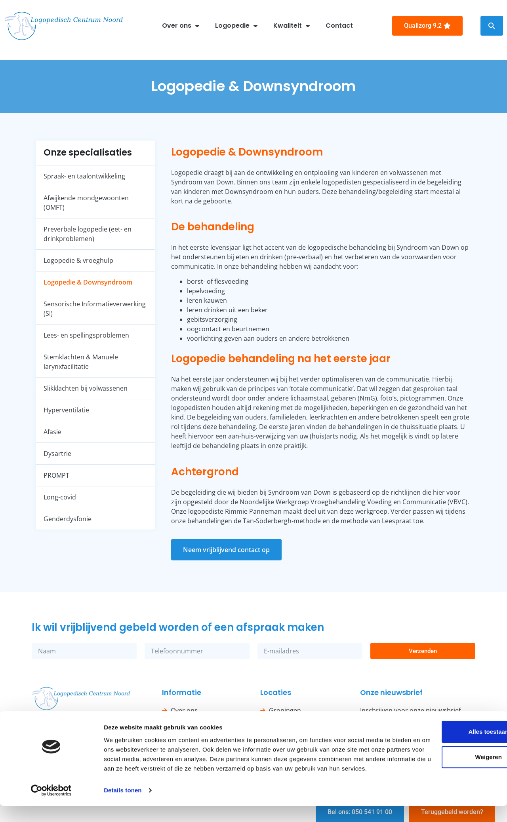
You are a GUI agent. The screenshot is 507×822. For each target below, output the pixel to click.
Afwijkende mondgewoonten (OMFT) (86, 203)
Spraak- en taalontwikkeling (84, 176)
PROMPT (56, 475)
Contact (339, 25)
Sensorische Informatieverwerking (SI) (95, 309)
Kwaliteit (291, 26)
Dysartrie (57, 453)
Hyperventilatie (66, 410)
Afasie (52, 431)
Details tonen (122, 806)
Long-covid (60, 497)
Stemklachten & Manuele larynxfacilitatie (81, 362)
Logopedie (236, 26)
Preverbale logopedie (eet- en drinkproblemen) (88, 234)
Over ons (180, 26)
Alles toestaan (441, 738)
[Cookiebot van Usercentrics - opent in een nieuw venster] (51, 807)
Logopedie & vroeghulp (78, 260)
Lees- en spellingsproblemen (86, 335)
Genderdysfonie (67, 518)
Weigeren (440, 763)
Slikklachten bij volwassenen (86, 388)
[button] (492, 26)
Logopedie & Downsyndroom (88, 282)
